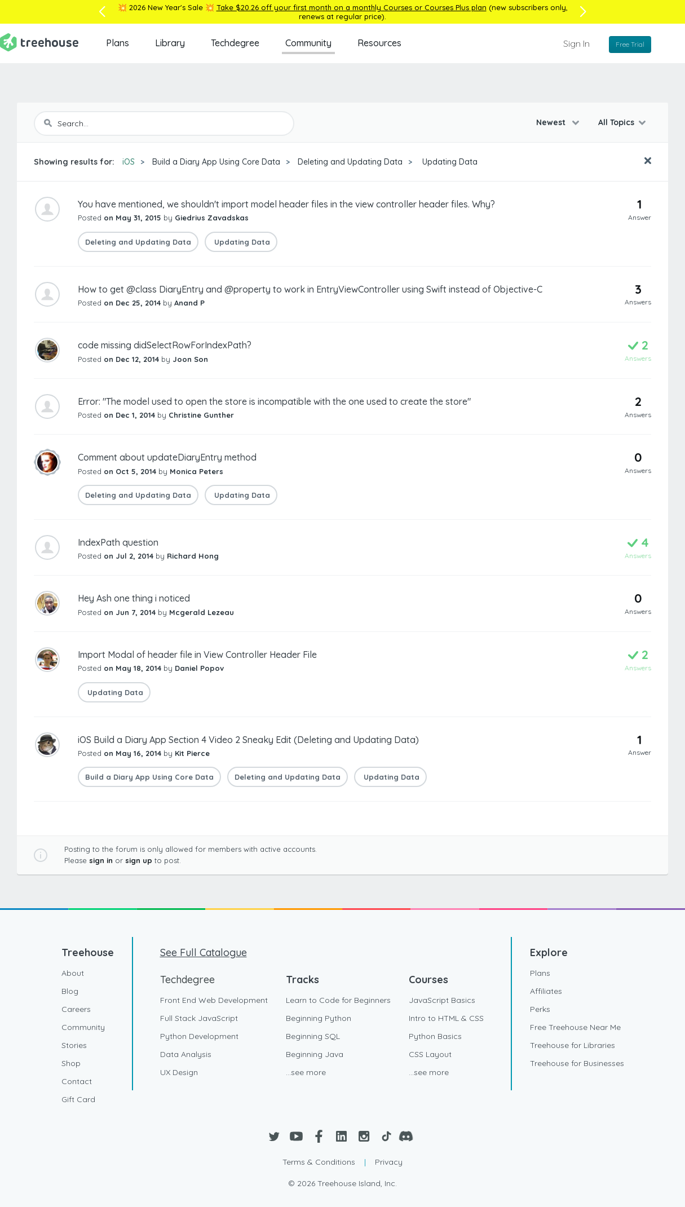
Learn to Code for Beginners (338, 1000)
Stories (74, 1045)
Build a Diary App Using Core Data (216, 162)
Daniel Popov (199, 668)
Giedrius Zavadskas (212, 217)
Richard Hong (193, 555)
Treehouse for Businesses (577, 1063)
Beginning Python (318, 1018)
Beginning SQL (313, 1036)
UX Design (179, 1072)
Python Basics (435, 1036)
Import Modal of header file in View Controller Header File (197, 654)
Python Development (199, 1036)
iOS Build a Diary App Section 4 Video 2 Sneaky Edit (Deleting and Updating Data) (248, 739)
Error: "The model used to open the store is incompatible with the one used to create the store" (274, 401)
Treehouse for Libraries (572, 1045)
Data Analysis (185, 1054)
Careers (76, 1009)
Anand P (189, 302)
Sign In (576, 43)
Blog (69, 991)
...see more (306, 1072)
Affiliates (546, 991)
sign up (138, 860)
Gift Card (78, 1099)
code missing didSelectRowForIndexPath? (164, 345)
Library (170, 42)
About (72, 973)
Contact (76, 1081)
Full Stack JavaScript (199, 1018)
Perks (540, 1009)
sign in (101, 860)
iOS (128, 162)
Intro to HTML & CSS (446, 1018)
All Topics (616, 122)
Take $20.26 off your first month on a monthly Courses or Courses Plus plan (351, 7)
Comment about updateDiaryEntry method (167, 457)
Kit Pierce (192, 753)
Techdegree (235, 42)
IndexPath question (118, 542)
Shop (71, 1063)
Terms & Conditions (318, 1162)
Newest (552, 122)
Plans (117, 42)
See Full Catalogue (203, 952)
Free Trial (630, 44)
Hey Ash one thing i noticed (134, 598)
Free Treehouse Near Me (575, 1027)
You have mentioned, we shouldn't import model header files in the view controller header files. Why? (286, 204)
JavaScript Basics (442, 1000)
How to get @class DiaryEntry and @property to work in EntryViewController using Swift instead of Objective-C (310, 289)
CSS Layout (430, 1054)
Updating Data (449, 162)
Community (308, 42)
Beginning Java (314, 1054)
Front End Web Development (214, 1000)
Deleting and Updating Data (350, 162)
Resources (379, 42)
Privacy (389, 1162)
